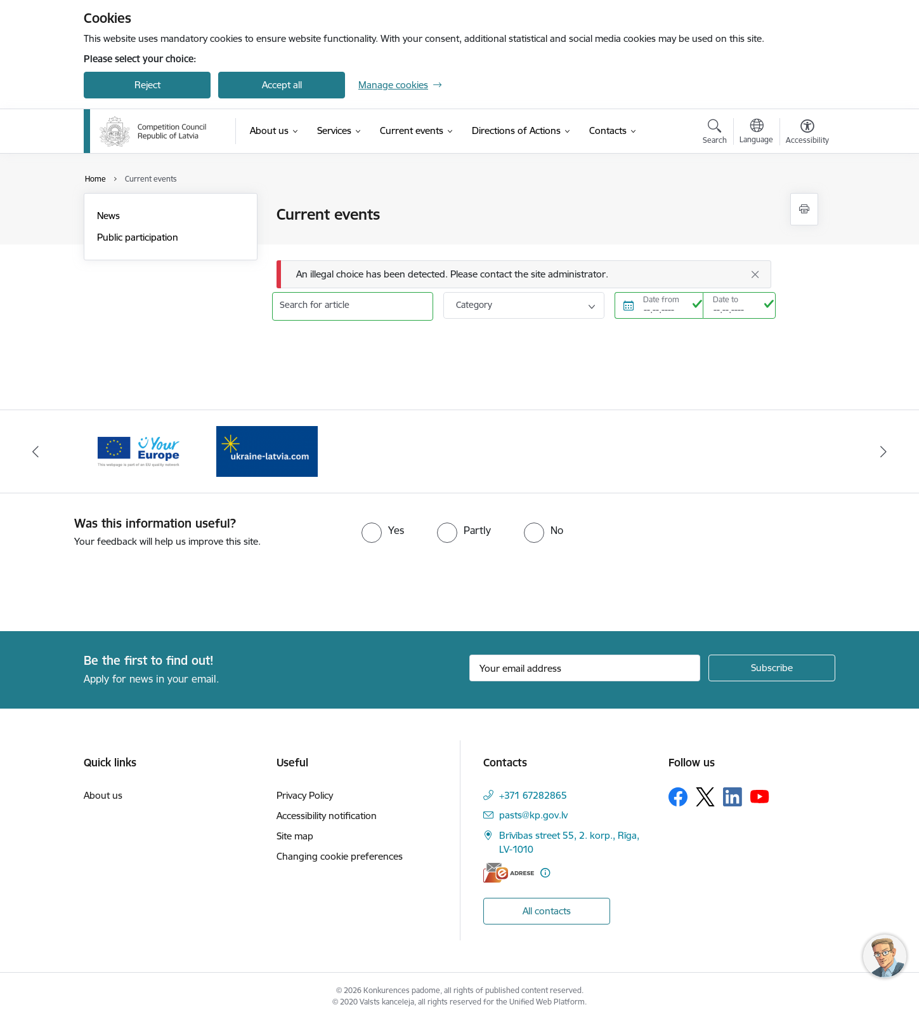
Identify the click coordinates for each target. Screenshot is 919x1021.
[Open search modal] (714, 133)
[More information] (545, 873)
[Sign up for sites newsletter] (771, 668)
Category (474, 304)
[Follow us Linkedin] (732, 796)
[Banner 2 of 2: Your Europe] (266, 450)
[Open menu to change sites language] (756, 132)
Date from (661, 299)
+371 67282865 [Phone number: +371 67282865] (533, 795)
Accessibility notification (327, 816)
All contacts (547, 911)
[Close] (755, 274)
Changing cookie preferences (340, 856)
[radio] (383, 530)
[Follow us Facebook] (678, 796)
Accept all (282, 85)
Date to (725, 299)
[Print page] (804, 209)
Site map (295, 836)
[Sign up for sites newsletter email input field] (585, 668)
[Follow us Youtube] (759, 796)
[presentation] (106, 584)
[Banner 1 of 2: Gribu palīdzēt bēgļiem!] (138, 450)
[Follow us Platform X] (705, 796)
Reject (147, 85)
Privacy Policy (305, 795)
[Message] (524, 274)
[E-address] (508, 872)
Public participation (137, 237)
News (108, 216)
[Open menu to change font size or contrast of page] (807, 133)
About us (103, 795)
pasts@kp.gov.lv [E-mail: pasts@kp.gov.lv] (533, 815)
